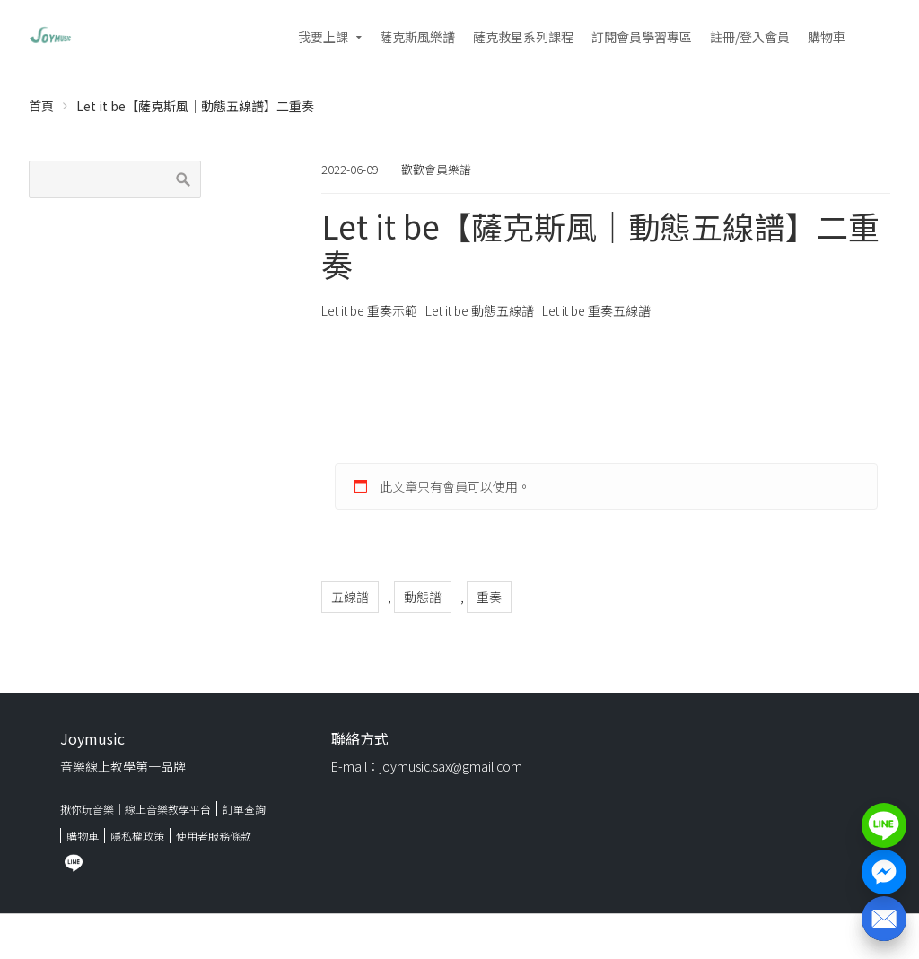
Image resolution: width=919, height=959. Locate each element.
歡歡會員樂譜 (436, 169)
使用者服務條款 (213, 835)
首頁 (41, 106)
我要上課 (323, 37)
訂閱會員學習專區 (641, 37)
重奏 (489, 597)
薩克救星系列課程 (523, 37)
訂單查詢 (244, 808)
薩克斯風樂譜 (417, 37)
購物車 (826, 37)
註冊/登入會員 (750, 37)
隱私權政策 (137, 835)
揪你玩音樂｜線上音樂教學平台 (135, 808)
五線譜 (350, 597)
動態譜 (423, 597)
